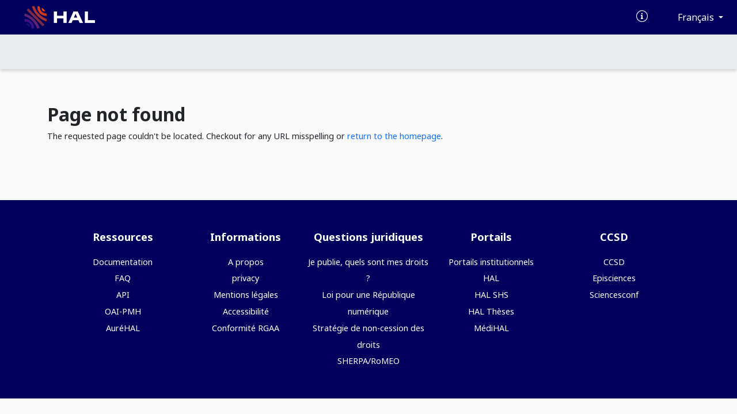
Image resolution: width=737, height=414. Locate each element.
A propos (246, 261)
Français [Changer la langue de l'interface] (697, 17)
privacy (245, 278)
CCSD (614, 261)
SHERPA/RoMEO (368, 360)
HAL (491, 278)
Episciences (614, 278)
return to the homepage (394, 136)
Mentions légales (246, 294)
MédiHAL (491, 328)
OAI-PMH (123, 311)
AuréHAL (123, 328)
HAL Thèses (491, 311)
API (123, 294)
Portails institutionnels (491, 261)
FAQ (123, 278)
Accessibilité (246, 311)
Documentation (123, 261)
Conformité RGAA (245, 328)
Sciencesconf (614, 294)
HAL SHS (491, 294)
